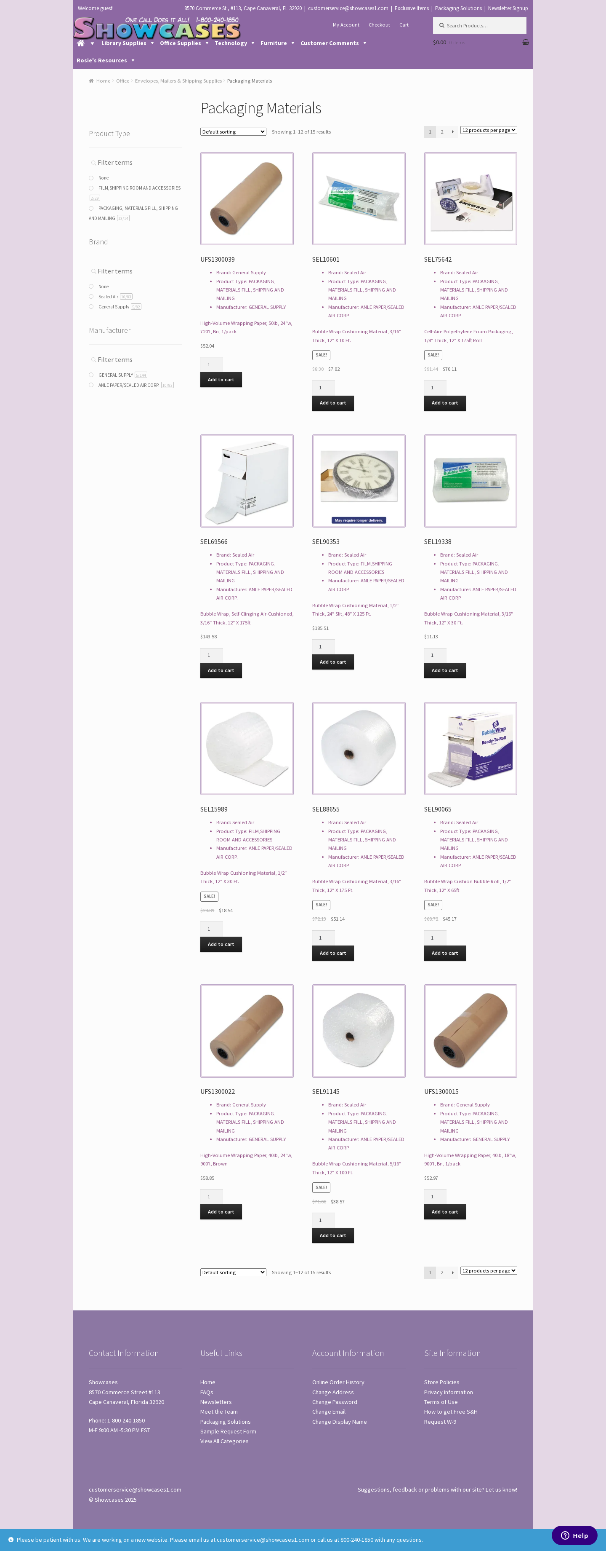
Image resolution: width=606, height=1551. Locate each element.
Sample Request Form (228, 1431)
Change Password (334, 1402)
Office (122, 81)
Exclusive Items (412, 8)
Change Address (333, 1392)
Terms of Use (441, 1402)
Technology (231, 43)
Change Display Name (339, 1421)
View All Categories (224, 1441)
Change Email (329, 1411)
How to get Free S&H (451, 1411)
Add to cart (221, 379)
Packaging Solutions (458, 8)
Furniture (273, 43)
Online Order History (338, 1382)
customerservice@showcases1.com (348, 8)
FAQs (206, 1392)
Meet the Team (219, 1411)
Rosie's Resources (102, 60)
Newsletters (216, 1402)
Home (103, 81)
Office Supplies (180, 43)
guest (106, 8)
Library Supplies (123, 43)
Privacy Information (448, 1392)
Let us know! (501, 1489)
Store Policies (442, 1382)
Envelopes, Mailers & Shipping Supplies (178, 81)
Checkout (379, 24)
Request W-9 (440, 1421)
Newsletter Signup (508, 8)
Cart (404, 24)
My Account (346, 24)
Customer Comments (329, 43)
